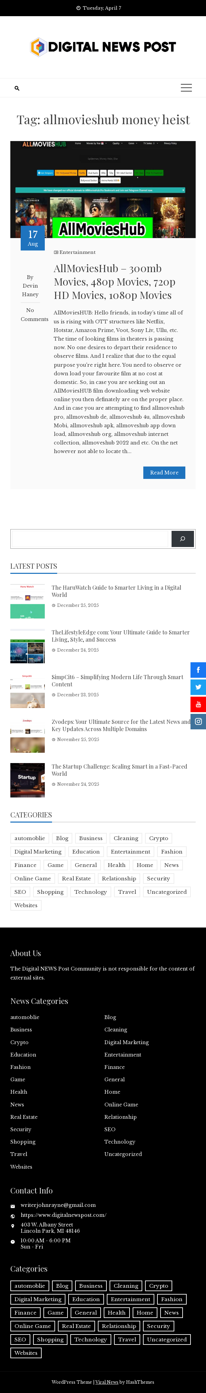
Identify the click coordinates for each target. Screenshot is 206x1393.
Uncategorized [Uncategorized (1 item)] (167, 892)
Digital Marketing (126, 1042)
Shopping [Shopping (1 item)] (50, 892)
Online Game (121, 1105)
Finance (114, 1067)
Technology (119, 1142)
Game (17, 1079)
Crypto (19, 1042)
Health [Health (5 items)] (117, 865)
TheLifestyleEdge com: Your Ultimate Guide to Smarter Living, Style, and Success (121, 636)
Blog (110, 1017)
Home (112, 1092)
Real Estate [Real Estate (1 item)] (76, 878)
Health (18, 1092)
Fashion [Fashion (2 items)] (172, 851)
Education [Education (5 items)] (86, 851)
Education (23, 1055)
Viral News (107, 1382)
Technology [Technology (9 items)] (90, 892)
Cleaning (115, 1030)
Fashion (20, 1067)
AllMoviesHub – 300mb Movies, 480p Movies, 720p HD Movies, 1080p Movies (114, 281)
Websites (21, 1167)
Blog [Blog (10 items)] (62, 838)
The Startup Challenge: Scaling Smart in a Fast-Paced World (119, 770)
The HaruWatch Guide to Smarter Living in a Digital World (116, 591)
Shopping (22, 1142)
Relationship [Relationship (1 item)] (119, 878)
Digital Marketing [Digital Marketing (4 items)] (37, 851)
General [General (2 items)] (86, 865)
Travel (18, 1154)
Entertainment (77, 252)
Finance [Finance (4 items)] (25, 865)
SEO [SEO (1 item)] (20, 892)
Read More (164, 473)
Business (21, 1030)
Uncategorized (123, 1154)
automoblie (24, 1017)
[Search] (183, 539)
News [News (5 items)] (171, 865)
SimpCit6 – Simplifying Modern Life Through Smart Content (117, 680)
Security (20, 1129)
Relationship (120, 1117)
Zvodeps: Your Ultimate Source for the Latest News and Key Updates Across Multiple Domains (121, 725)
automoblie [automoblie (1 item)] (29, 838)
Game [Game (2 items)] (56, 865)
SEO (109, 1129)
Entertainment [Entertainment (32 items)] (130, 851)
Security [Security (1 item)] (158, 878)
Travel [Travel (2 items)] (127, 892)
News (17, 1105)
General (114, 1079)
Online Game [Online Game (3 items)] (32, 878)
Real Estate (24, 1117)
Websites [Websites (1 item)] (26, 905)
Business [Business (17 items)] (91, 838)
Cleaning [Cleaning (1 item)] (126, 838)
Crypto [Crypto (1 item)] (158, 838)
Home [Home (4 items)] (145, 865)
